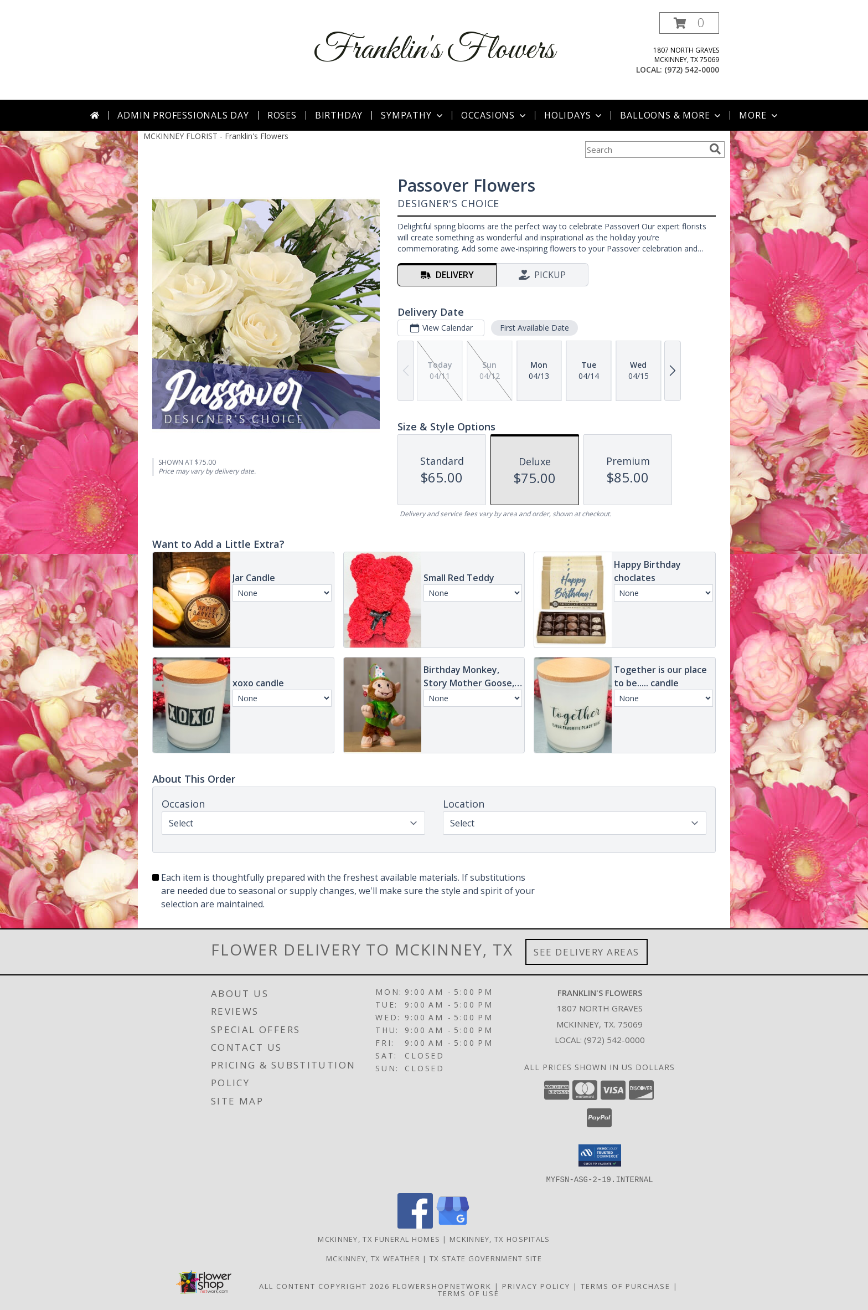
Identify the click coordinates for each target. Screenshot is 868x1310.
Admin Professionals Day (183, 115)
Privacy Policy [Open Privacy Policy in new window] (536, 1286)
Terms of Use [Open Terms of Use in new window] (468, 1293)
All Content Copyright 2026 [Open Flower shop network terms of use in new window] (324, 1286)
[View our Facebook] (415, 1225)
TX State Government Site (486, 1258)
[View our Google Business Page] (453, 1225)
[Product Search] (645, 149)
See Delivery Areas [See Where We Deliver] (586, 952)
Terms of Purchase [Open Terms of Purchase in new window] (625, 1286)
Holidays (574, 115)
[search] (715, 149)
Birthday (339, 115)
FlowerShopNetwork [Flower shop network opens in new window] (442, 1286)
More (759, 115)
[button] (689, 23)
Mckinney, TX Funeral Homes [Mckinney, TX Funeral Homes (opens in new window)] (379, 1239)
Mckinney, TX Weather (373, 1258)
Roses (282, 115)
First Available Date (534, 327)
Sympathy (413, 115)
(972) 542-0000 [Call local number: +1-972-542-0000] (691, 69)
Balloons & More (671, 115)
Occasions (494, 115)
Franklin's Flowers (434, 50)
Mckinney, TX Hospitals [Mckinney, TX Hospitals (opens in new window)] (500, 1239)
